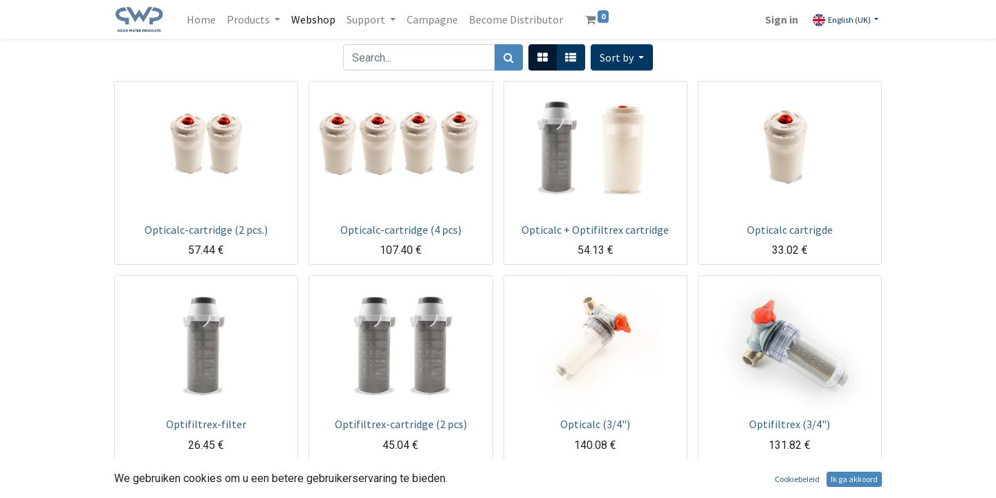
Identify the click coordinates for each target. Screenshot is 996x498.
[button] (622, 57)
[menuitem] (201, 19)
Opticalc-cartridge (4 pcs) (400, 230)
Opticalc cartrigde (790, 230)
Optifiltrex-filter (206, 424)
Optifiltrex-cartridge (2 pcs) (401, 424)
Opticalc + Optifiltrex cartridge (595, 230)
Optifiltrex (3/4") (789, 424)
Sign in (781, 19)
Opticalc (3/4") (595, 424)
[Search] (509, 57)
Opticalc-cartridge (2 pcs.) (206, 230)
